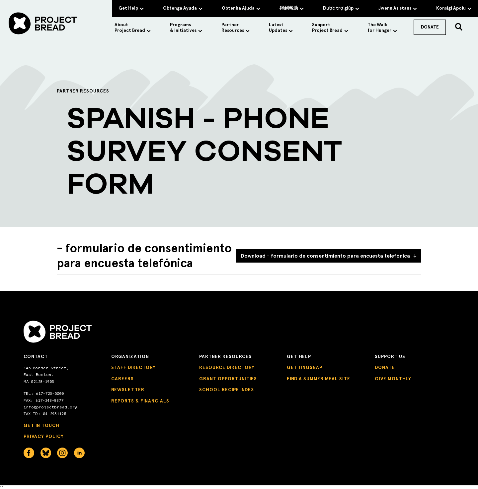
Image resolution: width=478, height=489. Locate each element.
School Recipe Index (226, 390)
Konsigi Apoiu (453, 8)
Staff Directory (133, 367)
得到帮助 (291, 8)
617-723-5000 (50, 393)
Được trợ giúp (341, 8)
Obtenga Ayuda (182, 8)
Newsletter (127, 390)
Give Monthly (393, 379)
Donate (385, 367)
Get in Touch (41, 425)
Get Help (131, 8)
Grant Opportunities (228, 379)
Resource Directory (227, 367)
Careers (122, 379)
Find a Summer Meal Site (318, 379)
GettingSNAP (304, 367)
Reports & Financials (140, 401)
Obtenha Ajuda (241, 8)
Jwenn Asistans (397, 8)
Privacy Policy (44, 436)
